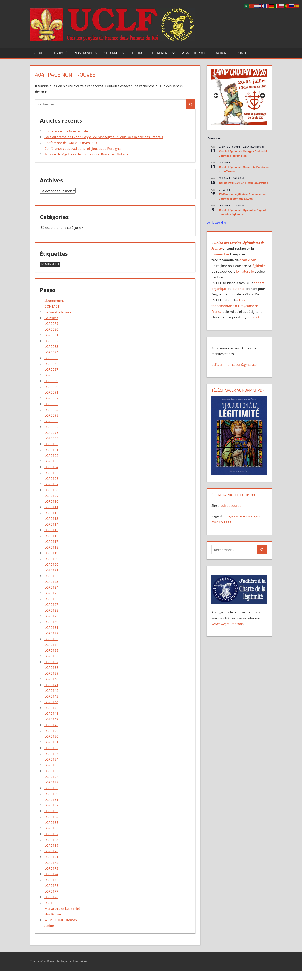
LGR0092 (51, 398)
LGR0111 (51, 507)
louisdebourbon (231, 505)
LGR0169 (51, 845)
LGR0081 (51, 335)
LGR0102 (51, 455)
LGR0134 (51, 644)
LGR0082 (51, 341)
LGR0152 (51, 748)
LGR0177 (51, 891)
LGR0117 (51, 541)
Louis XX (253, 317)
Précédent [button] (216, 96)
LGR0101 (51, 450)
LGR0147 (51, 719)
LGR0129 (51, 616)
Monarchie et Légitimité (62, 908)
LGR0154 (51, 759)
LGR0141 (51, 685)
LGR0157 (51, 776)
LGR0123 (51, 581)
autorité (239, 288)
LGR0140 (51, 679)
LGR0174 (51, 874)
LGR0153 (51, 753)
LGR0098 (51, 432)
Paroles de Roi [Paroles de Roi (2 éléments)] (50, 264)
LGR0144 (51, 702)
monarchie (220, 254)
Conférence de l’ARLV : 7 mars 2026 (71, 143)
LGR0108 (51, 490)
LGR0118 (51, 547)
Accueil (39, 52)
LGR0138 (51, 667)
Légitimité (60, 52)
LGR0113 (51, 518)
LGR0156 (51, 771)
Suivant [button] (262, 96)
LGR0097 (51, 427)
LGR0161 (51, 799)
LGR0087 (51, 369)
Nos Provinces (86, 52)
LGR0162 (51, 805)
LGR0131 (51, 627)
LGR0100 (51, 444)
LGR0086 (51, 364)
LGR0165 (51, 822)
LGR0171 (51, 857)
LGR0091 (51, 392)
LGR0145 (51, 708)
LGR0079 (51, 323)
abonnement (54, 300)
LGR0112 (51, 513)
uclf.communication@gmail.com (235, 364)
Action (221, 52)
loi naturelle (245, 271)
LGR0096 (51, 421)
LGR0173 (51, 868)
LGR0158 (51, 782)
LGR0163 (51, 811)
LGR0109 (51, 495)
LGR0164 (51, 816)
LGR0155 (51, 765)
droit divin (247, 260)
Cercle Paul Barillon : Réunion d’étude (243, 182)
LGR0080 (51, 329)
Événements (163, 52)
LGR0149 (51, 731)
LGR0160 (51, 794)
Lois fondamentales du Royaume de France (235, 306)
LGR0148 (51, 725)
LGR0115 (51, 530)
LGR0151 (51, 742)
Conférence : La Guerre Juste (66, 131)
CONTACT (240, 52)
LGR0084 (51, 352)
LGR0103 (51, 461)
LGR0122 (51, 576)
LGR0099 (51, 438)
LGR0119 (51, 553)
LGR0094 (51, 409)
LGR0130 (51, 621)
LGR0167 (51, 834)
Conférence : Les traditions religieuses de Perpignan (83, 148)
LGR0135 (51, 650)
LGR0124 (51, 587)
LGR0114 (51, 524)
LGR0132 (51, 633)
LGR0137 (51, 662)
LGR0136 (51, 656)
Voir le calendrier (217, 222)
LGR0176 (51, 885)
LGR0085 (51, 358)
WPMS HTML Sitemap (60, 920)
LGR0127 (51, 604)
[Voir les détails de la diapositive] (239, 97)
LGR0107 (51, 484)
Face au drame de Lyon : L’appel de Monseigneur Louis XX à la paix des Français (103, 137)
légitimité (259, 265)
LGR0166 (51, 828)
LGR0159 (51, 788)
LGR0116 (51, 535)
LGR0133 (51, 639)
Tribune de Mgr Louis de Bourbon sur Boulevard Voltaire (86, 154)
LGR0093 (51, 404)
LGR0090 (51, 387)
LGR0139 (51, 673)
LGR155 (50, 902)
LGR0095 (51, 415)
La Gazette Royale (195, 52)
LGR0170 (51, 851)
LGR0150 (51, 736)
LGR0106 (51, 478)
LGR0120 (51, 558)
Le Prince (138, 52)
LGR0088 (51, 375)
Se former (114, 52)
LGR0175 (51, 880)
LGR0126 (51, 599)
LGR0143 (51, 696)
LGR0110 (51, 501)
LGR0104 (51, 467)
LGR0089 (51, 381)
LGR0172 (51, 862)
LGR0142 (51, 690)
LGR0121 (51, 570)
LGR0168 (51, 839)
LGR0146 (51, 713)
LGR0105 (51, 472)
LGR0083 (51, 346)
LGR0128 (51, 610)
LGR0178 (51, 897)
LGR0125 (51, 593)
